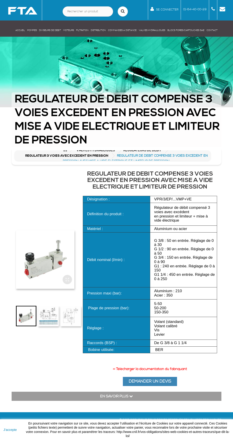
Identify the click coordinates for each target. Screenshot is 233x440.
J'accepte (10, 430)
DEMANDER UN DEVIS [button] (150, 381)
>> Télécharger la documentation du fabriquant (150, 369)
